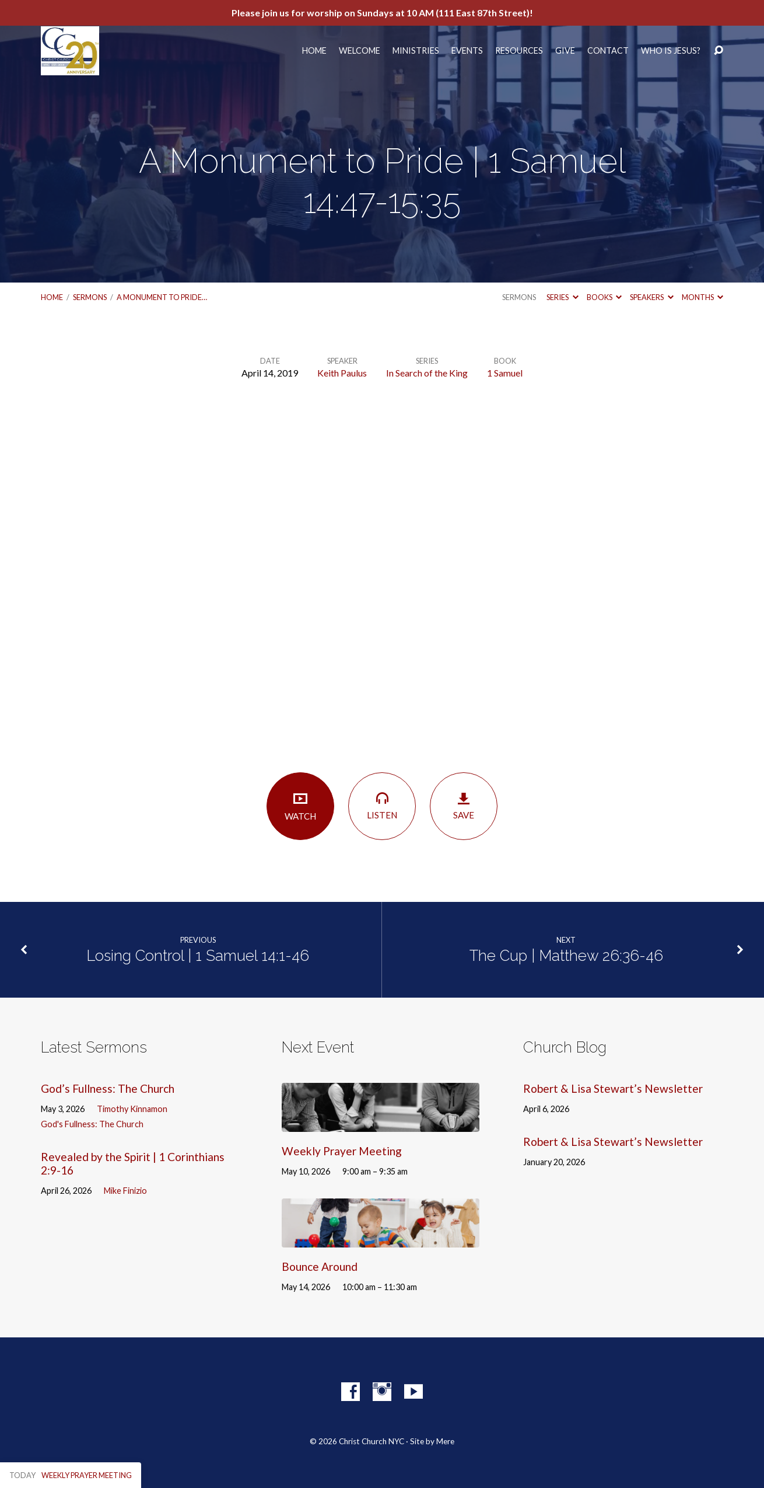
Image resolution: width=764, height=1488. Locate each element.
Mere (445, 1441)
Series (562, 297)
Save (463, 806)
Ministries (415, 51)
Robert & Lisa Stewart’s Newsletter (613, 1088)
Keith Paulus (342, 372)
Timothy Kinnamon (132, 1109)
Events (467, 51)
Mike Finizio (125, 1191)
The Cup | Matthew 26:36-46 (566, 955)
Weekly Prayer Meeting (342, 1151)
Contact (608, 51)
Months (702, 297)
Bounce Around (320, 1266)
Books (604, 297)
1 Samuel (505, 372)
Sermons (90, 297)
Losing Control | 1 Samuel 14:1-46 (197, 955)
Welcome (359, 51)
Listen (382, 805)
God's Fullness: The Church (92, 1124)
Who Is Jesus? (670, 51)
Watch (300, 805)
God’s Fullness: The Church (107, 1088)
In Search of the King (427, 372)
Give (565, 51)
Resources (519, 51)
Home (314, 51)
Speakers (651, 297)
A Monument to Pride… (162, 297)
